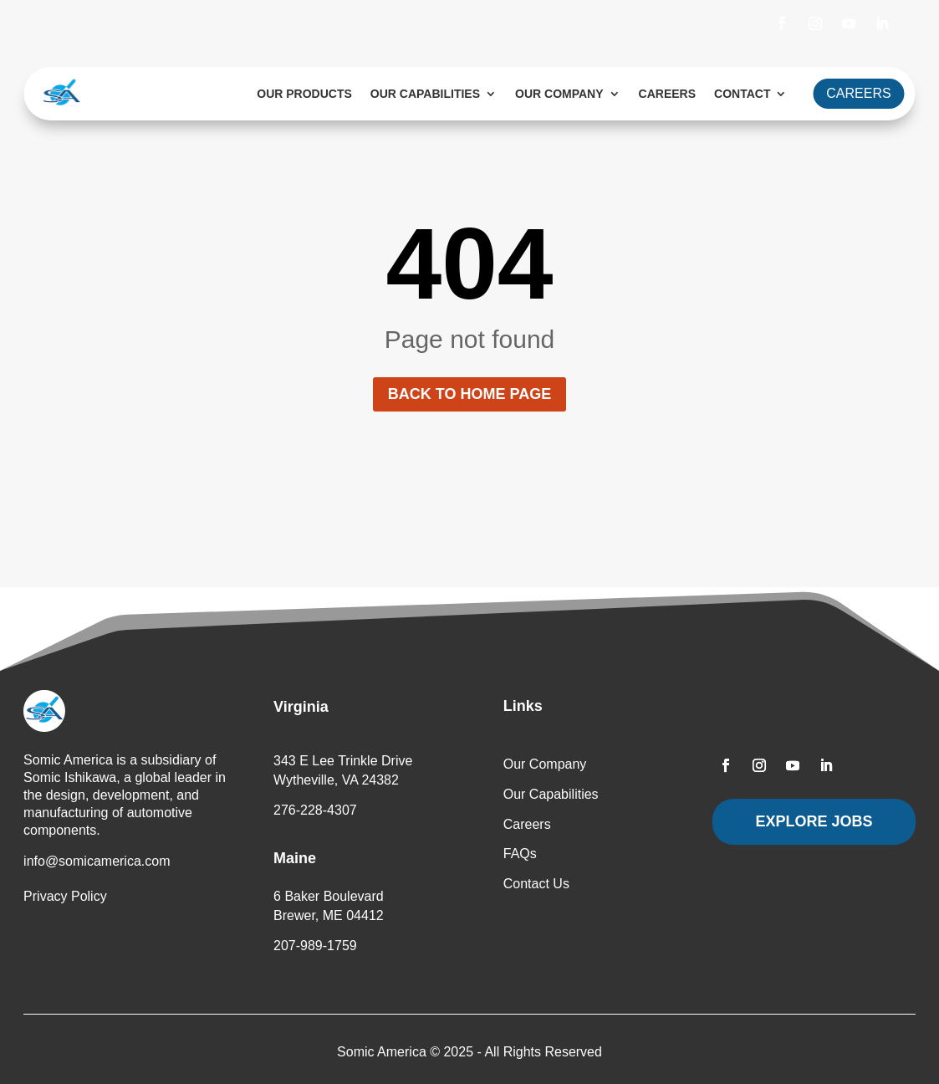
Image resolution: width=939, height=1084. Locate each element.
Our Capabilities (425, 94)
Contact (742, 94)
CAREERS (858, 93)
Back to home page (469, 394)
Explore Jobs (814, 821)
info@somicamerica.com (96, 861)
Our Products (304, 94)
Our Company (559, 94)
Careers (667, 94)
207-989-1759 (315, 945)
